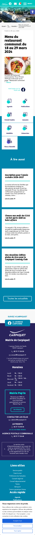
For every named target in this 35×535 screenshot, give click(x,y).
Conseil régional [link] (17, 479)
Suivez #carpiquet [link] (17, 317)
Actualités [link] (14, 26)
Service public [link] (17, 470)
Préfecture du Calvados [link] (17, 476)
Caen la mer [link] (17, 473)
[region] (17, 518)
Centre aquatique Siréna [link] (17, 489)
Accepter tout (17, 521)
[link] (32, 11)
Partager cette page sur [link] (16, 90)
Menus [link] (8, 82)
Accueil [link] (4, 26)
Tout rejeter (17, 531)
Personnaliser (17, 526)
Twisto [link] (17, 484)
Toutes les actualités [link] (17, 299)
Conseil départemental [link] (17, 481)
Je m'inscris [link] (17, 409)
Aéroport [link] (17, 487)
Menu (27, 3)
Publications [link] (17, 500)
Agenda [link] (17, 497)
